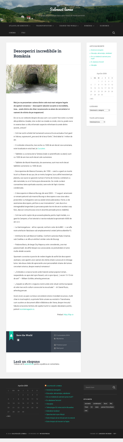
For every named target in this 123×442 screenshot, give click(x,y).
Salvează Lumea (54, 389)
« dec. (92, 102)
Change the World (68, 29)
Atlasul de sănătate (18, 29)
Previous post (61, 348)
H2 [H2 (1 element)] (91, 411)
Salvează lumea (61, 10)
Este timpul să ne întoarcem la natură (60, 422)
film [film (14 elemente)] (111, 407)
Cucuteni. (41, 152)
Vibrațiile (94, 69)
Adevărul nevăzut (53, 414)
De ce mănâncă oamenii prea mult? (59, 400)
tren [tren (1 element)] (86, 414)
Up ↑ (115, 437)
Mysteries (60, 342)
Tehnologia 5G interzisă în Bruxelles (60, 411)
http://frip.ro (68, 318)
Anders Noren (105, 437)
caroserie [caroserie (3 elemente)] (88, 407)
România (88, 29)
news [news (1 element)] (96, 411)
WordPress (45, 437)
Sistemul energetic (97, 54)
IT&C (23, 36)
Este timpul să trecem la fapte (57, 425)
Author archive (18, 343)
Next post (60, 352)
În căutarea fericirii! (97, 65)
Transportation (44, 29)
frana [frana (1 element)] (86, 411)
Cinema (12, 36)
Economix (104, 29)
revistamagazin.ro (27, 313)
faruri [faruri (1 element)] (105, 407)
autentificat (29, 368)
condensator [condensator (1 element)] (97, 407)
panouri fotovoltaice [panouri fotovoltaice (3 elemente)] (107, 411)
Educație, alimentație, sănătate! (101, 57)
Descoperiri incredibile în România (38, 57)
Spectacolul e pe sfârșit (55, 418)
